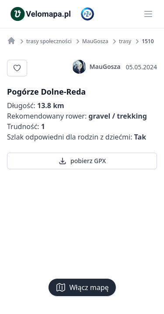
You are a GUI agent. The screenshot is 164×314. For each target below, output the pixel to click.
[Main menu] (148, 14)
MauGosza (96, 67)
